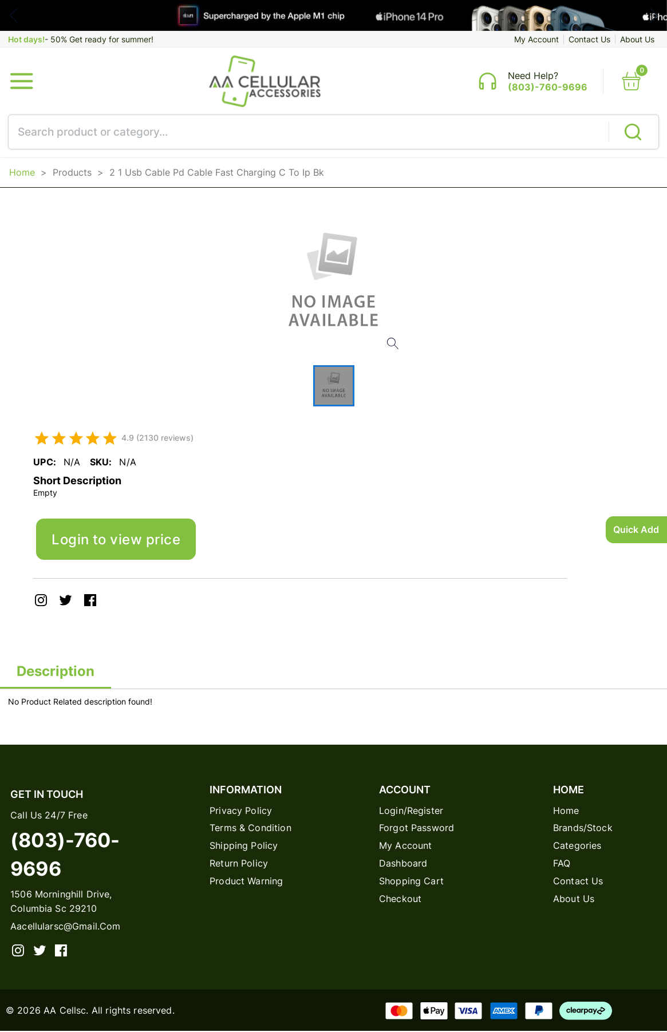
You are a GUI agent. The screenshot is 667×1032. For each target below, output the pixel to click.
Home (22, 172)
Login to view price (116, 539)
